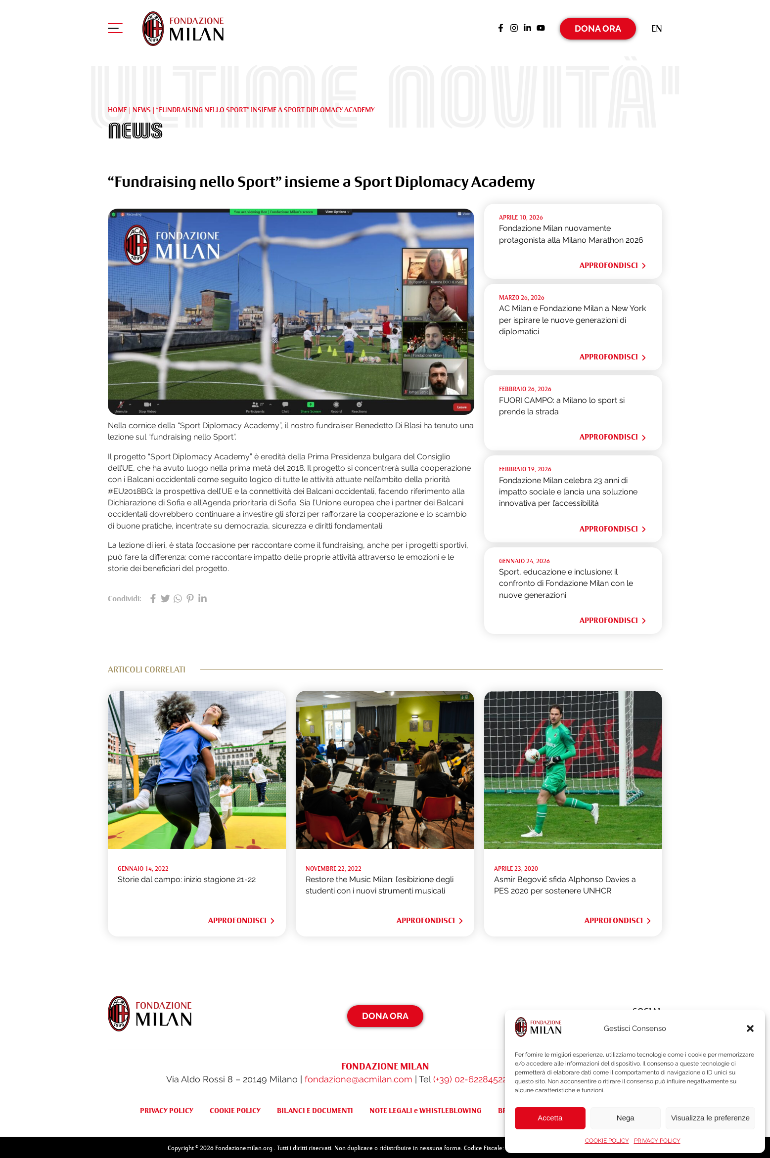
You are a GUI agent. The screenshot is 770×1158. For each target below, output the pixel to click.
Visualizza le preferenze (710, 1117)
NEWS (142, 107)
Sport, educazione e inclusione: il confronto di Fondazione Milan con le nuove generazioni (566, 581)
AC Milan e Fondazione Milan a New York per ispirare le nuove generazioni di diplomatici (572, 318)
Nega (625, 1117)
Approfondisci (613, 263)
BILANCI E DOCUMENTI (315, 1109)
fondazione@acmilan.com (358, 1077)
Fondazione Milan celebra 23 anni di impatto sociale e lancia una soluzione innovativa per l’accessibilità (568, 489)
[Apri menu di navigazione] (115, 29)
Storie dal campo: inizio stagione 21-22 (187, 877)
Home (117, 107)
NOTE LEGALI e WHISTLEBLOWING (425, 1109)
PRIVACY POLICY (657, 1140)
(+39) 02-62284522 (470, 1077)
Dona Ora (598, 27)
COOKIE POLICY (607, 1140)
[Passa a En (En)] (656, 27)
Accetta (550, 1117)
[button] (750, 1028)
